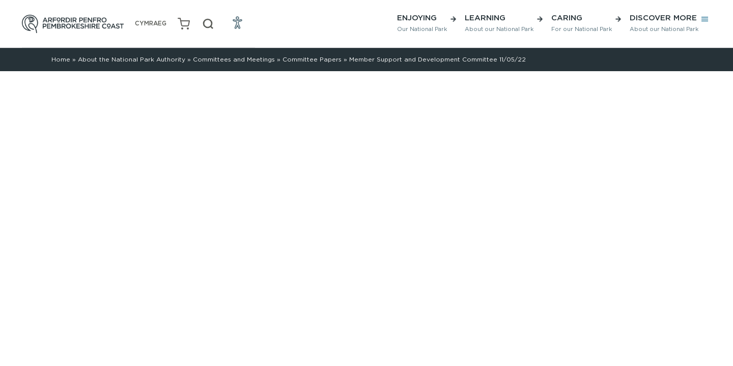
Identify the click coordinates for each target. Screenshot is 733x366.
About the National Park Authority (131, 59)
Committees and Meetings (234, 59)
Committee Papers (312, 59)
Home (60, 59)
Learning (499, 22)
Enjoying (422, 22)
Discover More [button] (664, 22)
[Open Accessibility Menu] (237, 22)
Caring (581, 22)
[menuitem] (150, 23)
